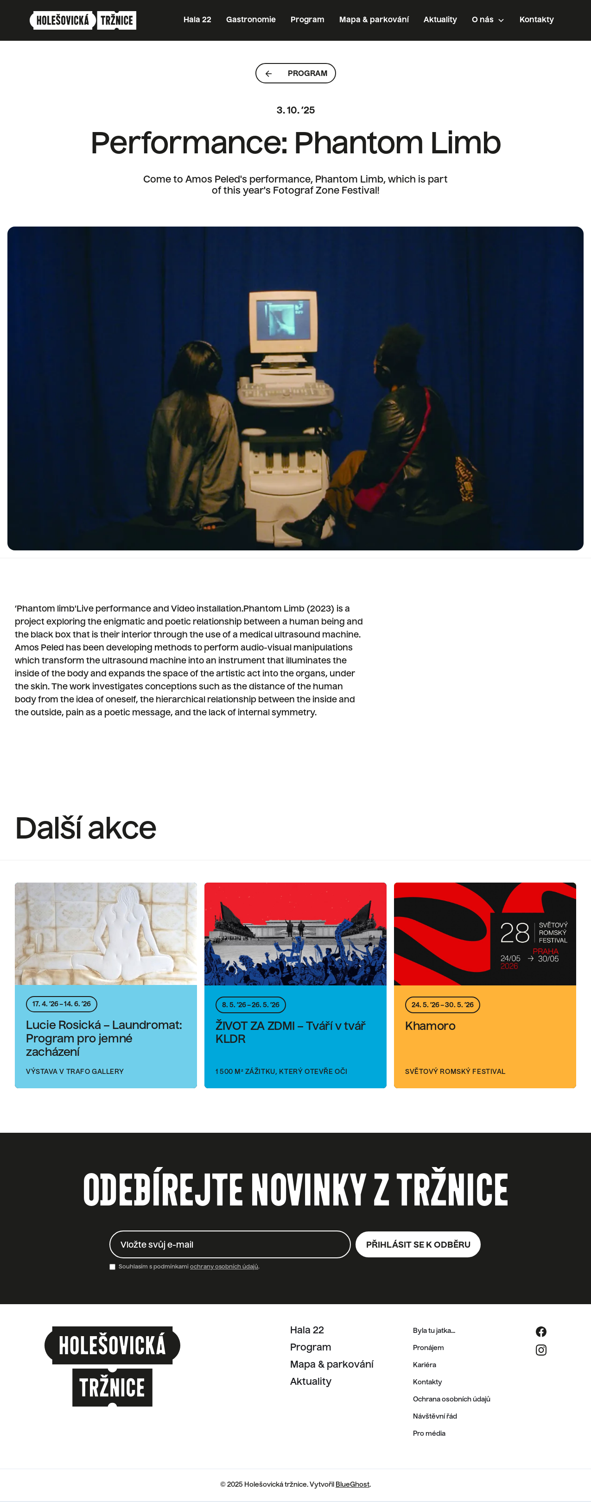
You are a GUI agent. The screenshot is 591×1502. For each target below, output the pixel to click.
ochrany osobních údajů (224, 1267)
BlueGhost (352, 1485)
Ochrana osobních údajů (451, 1399)
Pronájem (428, 1348)
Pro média (429, 1434)
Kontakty (537, 20)
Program (307, 20)
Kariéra (424, 1365)
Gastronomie (251, 20)
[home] (83, 20)
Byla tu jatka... (434, 1331)
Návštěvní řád (435, 1417)
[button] (488, 20)
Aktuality (440, 20)
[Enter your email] (230, 1244)
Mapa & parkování (374, 20)
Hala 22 (197, 20)
